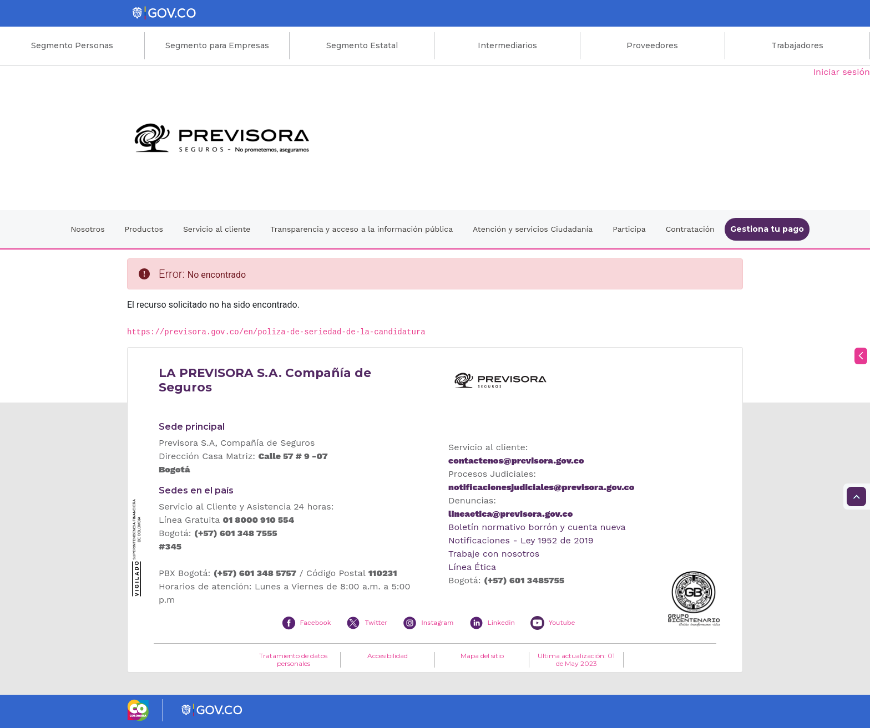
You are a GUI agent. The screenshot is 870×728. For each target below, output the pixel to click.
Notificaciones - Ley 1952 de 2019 (521, 540)
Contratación (690, 229)
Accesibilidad (387, 656)
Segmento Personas (72, 45)
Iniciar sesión (841, 72)
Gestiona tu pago (767, 229)
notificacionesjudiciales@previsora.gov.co (541, 487)
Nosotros (87, 229)
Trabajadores (797, 45)
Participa (629, 229)
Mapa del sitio (482, 656)
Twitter (376, 623)
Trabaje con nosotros (493, 553)
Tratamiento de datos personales (293, 660)
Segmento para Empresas (217, 45)
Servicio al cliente (216, 229)
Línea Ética (472, 567)
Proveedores (652, 45)
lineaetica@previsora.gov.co (510, 513)
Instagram (437, 623)
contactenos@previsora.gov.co (516, 460)
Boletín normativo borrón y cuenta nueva (537, 527)
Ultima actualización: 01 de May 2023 (576, 660)
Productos (144, 229)
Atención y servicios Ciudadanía (533, 229)
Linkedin (501, 623)
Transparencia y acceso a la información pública (361, 229)
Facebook (315, 623)
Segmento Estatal (362, 45)
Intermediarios (507, 45)
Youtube (562, 623)
